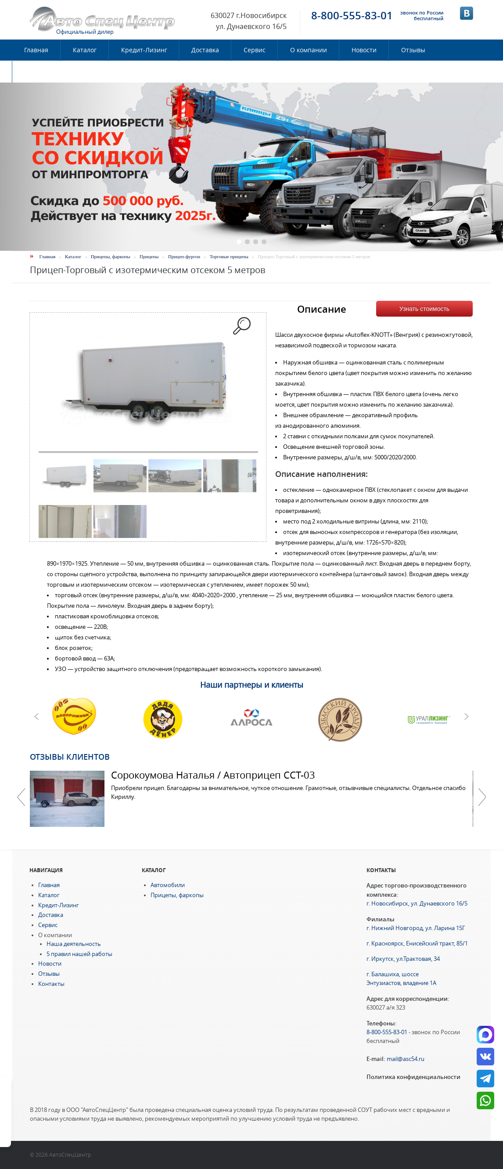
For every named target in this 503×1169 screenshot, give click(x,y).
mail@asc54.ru (405, 1059)
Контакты (39, 72)
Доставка (205, 50)
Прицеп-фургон (184, 256)
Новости (364, 50)
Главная (36, 50)
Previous (21, 797)
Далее (482, 797)
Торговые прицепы (229, 256)
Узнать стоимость (424, 308)
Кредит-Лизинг (144, 50)
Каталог (85, 50)
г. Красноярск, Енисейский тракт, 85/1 (417, 943)
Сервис (255, 50)
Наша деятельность (74, 944)
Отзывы (413, 50)
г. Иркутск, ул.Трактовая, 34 (403, 959)
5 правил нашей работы (79, 954)
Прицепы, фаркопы (110, 256)
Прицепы (149, 256)
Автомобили (168, 885)
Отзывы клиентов (70, 756)
